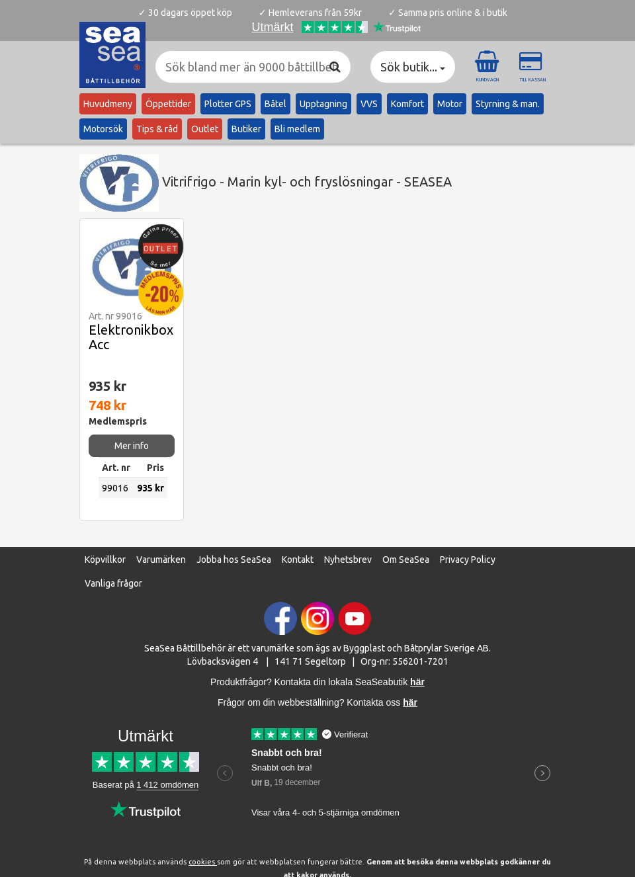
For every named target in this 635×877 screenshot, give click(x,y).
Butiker (246, 129)
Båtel (275, 104)
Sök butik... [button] (412, 66)
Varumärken (161, 559)
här (410, 702)
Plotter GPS (227, 104)
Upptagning (323, 104)
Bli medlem (297, 129)
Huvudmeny (107, 104)
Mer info (131, 445)
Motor (449, 104)
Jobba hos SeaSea (233, 559)
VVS (369, 104)
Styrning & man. (508, 104)
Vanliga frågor (113, 583)
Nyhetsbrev (348, 559)
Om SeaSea (405, 559)
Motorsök (103, 129)
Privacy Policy (467, 559)
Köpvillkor (105, 559)
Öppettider (168, 104)
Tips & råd (157, 129)
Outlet (204, 129)
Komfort (407, 104)
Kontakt (298, 559)
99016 (115, 488)
